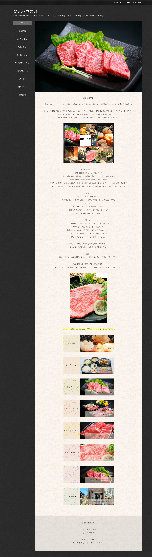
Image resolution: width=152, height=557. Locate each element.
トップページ (22, 23)
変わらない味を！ (23, 71)
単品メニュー (22, 47)
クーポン (22, 79)
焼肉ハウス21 (25, 11)
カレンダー (22, 87)
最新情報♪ (23, 31)
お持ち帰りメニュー (23, 63)
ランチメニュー (22, 39)
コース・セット (22, 55)
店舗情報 (22, 95)
